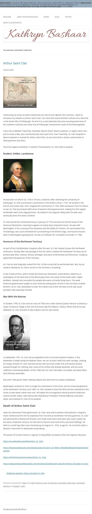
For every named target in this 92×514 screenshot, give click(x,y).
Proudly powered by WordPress (14, 509)
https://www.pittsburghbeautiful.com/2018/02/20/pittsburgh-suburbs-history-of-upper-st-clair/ (45, 463)
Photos (68, 17)
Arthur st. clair (41, 483)
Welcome (7, 17)
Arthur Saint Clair (15, 63)
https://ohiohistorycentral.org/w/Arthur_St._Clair (24, 457)
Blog (57, 17)
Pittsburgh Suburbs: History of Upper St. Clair (25, 473)
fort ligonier (52, 483)
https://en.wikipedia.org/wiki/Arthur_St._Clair (23, 441)
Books (46, 17)
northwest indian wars (67, 483)
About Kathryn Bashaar (27, 17)
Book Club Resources (12, 23)
